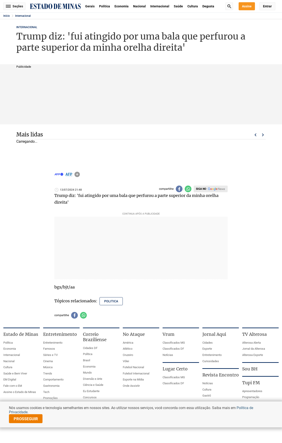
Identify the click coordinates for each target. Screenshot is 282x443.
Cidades (207, 342)
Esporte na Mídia (133, 379)
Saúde (178, 6)
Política (104, 6)
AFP (69, 174)
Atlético (127, 348)
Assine (247, 6)
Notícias (168, 355)
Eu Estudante (91, 391)
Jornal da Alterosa (253, 348)
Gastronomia (51, 385)
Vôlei (126, 361)
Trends (47, 373)
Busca (229, 6)
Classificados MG (174, 342)
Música (48, 367)
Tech (46, 392)
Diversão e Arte (92, 378)
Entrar (267, 6)
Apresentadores (252, 391)
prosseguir (26, 418)
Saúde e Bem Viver (15, 373)
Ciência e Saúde (93, 385)
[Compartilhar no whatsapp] (188, 189)
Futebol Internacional (136, 373)
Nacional (139, 6)
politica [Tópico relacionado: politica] (111, 301)
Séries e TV (50, 355)
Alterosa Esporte (252, 355)
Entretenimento (52, 342)
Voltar (255, 135)
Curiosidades (210, 361)
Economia (121, 6)
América (128, 342)
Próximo (263, 135)
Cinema (48, 361)
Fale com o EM (12, 385)
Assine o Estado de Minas (19, 392)
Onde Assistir (131, 385)
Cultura (192, 6)
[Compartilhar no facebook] (179, 189)
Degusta (208, 6)
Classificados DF (173, 348)
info (77, 174)
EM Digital (9, 379)
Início (6, 16)
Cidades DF (90, 348)
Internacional (159, 6)
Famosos (49, 348)
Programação (250, 397)
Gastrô (206, 395)
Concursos (90, 397)
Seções (14, 6)
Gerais (90, 6)
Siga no (201, 188)
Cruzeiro (128, 355)
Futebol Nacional (133, 367)
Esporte (207, 348)
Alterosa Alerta (251, 342)
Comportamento (53, 379)
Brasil (86, 360)
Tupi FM (251, 382)
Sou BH (250, 369)
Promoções (50, 398)
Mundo (87, 372)
